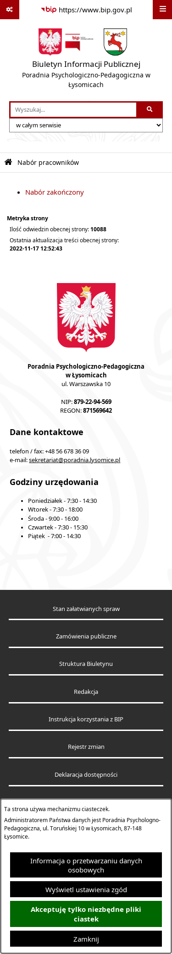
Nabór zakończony (54, 191)
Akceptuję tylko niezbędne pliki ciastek (86, 914)
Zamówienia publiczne (86, 636)
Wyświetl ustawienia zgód (86, 889)
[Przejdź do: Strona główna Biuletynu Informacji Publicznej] (8, 162)
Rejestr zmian (86, 747)
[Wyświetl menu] (162, 9)
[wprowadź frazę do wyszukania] (73, 110)
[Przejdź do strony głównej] (86, 60)
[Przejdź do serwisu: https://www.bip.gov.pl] (86, 9)
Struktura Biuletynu (86, 664)
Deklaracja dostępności (86, 775)
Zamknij (86, 938)
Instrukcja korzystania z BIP (86, 719)
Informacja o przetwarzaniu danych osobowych (86, 865)
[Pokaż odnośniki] (9, 9)
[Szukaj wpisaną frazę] (150, 110)
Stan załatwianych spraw (86, 609)
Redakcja (86, 692)
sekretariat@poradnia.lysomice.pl (74, 460)
